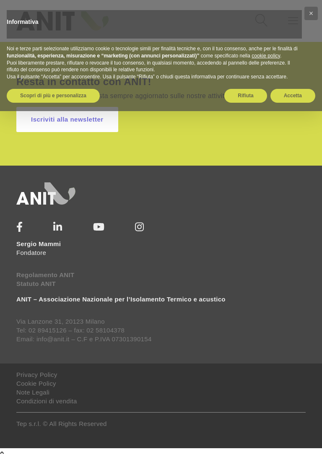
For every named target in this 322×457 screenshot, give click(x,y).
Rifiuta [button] (245, 96)
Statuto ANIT (36, 283)
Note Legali (32, 392)
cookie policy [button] (266, 56)
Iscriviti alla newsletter (67, 119)
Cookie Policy (36, 383)
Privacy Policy (36, 374)
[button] (311, 13)
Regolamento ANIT (45, 274)
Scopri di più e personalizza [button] (53, 96)
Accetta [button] (293, 96)
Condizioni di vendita (46, 401)
